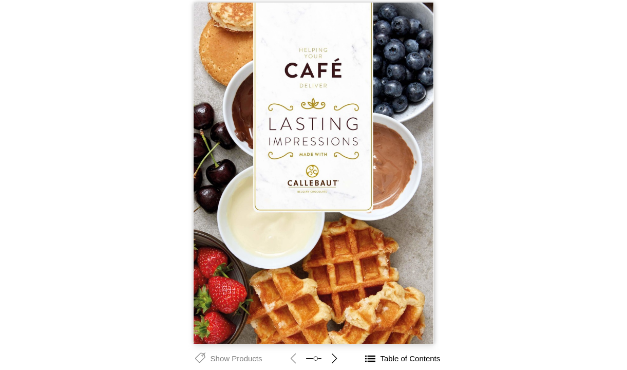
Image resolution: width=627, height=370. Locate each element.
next (334, 358)
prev (293, 358)
